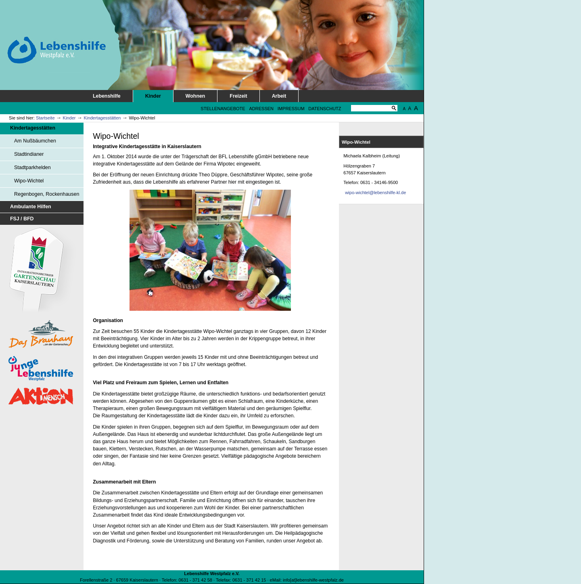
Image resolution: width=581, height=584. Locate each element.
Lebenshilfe (107, 96)
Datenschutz (324, 108)
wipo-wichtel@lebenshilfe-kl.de (375, 192)
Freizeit (238, 96)
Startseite (45, 117)
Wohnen (195, 96)
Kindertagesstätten (102, 117)
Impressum (291, 108)
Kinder (153, 96)
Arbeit (279, 96)
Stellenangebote (223, 108)
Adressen (261, 108)
